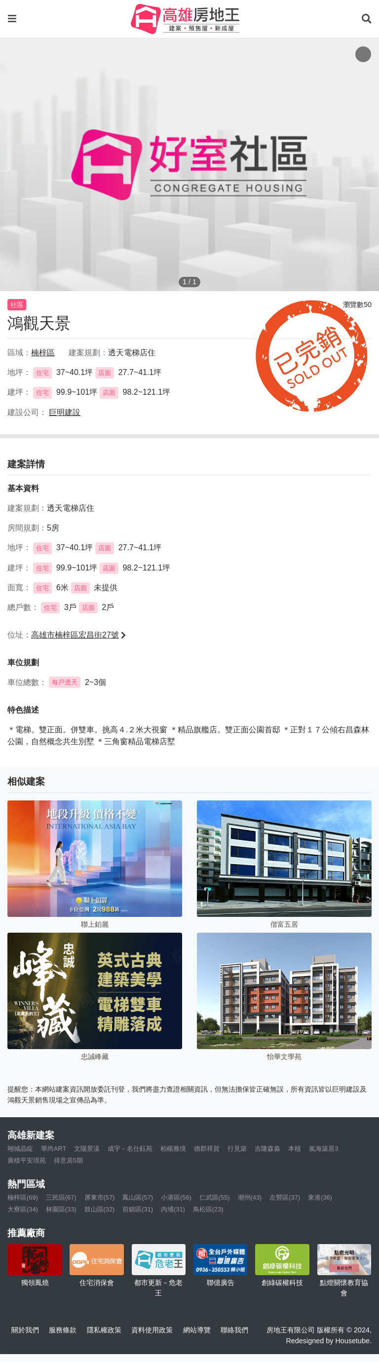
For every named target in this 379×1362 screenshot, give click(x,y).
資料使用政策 (152, 1330)
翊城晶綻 (20, 1148)
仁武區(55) (214, 1197)
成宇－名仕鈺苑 (130, 1148)
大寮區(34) (22, 1209)
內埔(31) (173, 1209)
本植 (294, 1148)
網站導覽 (197, 1330)
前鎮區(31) (137, 1209)
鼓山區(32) (99, 1209)
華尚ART (53, 1148)
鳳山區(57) (137, 1197)
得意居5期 (68, 1160)
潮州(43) (250, 1197)
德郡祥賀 (207, 1148)
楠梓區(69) (22, 1197)
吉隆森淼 (267, 1148)
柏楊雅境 (173, 1148)
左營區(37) (284, 1197)
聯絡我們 (234, 1330)
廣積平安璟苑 (26, 1160)
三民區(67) (61, 1197)
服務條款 (62, 1330)
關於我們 (25, 1330)
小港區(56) (176, 1197)
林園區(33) (61, 1209)
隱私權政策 (104, 1330)
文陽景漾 (87, 1148)
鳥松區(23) (208, 1209)
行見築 (237, 1148)
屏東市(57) (99, 1197)
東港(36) (320, 1197)
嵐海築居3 (323, 1148)
